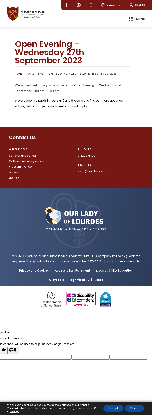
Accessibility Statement (72, 270)
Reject (134, 408)
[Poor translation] (13, 350)
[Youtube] (92, 5)
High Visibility (81, 280)
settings (14, 411)
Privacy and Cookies (34, 270)
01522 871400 (86, 156)
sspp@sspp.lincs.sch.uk (93, 171)
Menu (137, 19)
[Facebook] (67, 5)
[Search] (138, 5)
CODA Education (121, 270)
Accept (113, 408)
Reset (98, 280)
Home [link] (18, 73)
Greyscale (58, 280)
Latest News (35, 73)
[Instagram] (80, 5)
